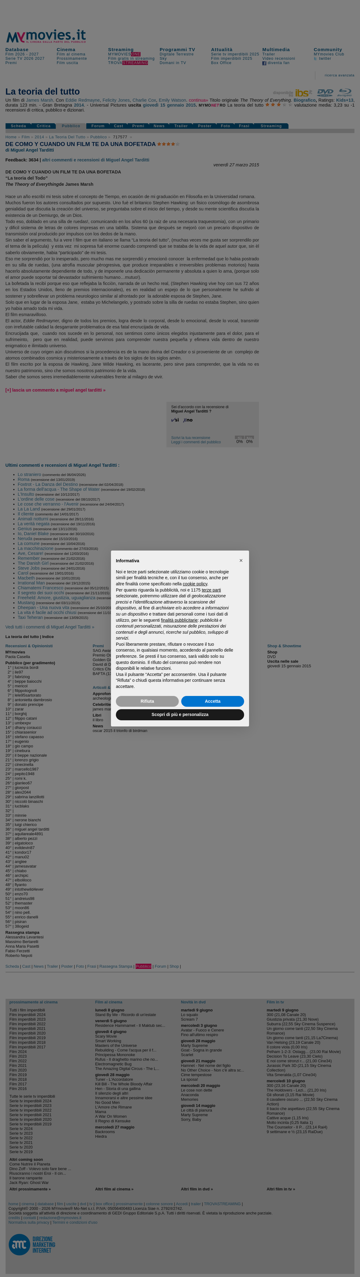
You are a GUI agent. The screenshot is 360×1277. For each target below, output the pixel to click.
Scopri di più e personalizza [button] (180, 714)
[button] (241, 560)
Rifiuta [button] (147, 701)
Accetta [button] (213, 701)
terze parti (211, 590)
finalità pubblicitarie (179, 620)
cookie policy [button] (195, 583)
